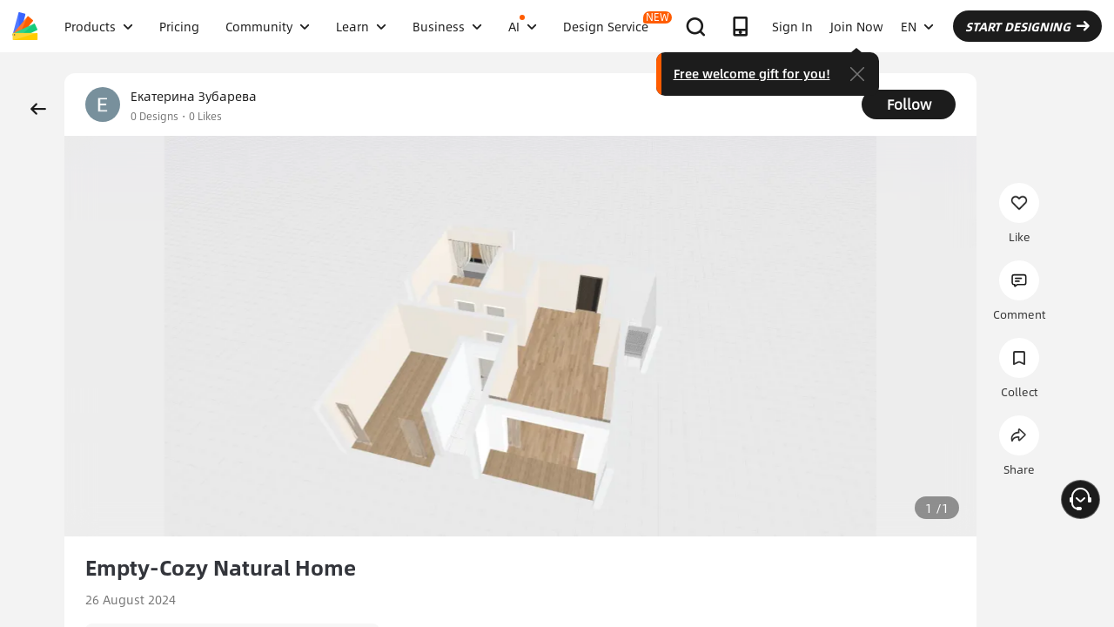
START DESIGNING (1027, 26)
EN (917, 26)
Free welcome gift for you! (752, 73)
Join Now (856, 26)
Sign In (792, 26)
